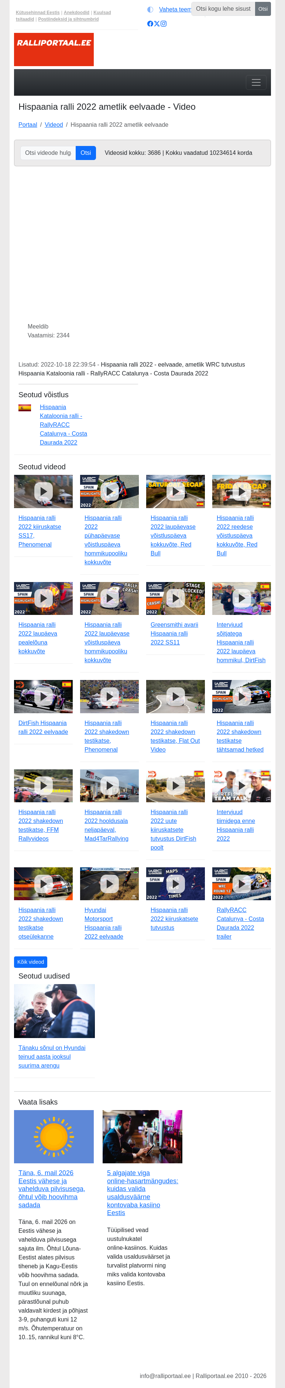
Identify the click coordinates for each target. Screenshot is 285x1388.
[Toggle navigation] (256, 82)
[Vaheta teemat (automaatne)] (174, 9)
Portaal (27, 125)
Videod (54, 125)
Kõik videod (30, 962)
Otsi (263, 9)
